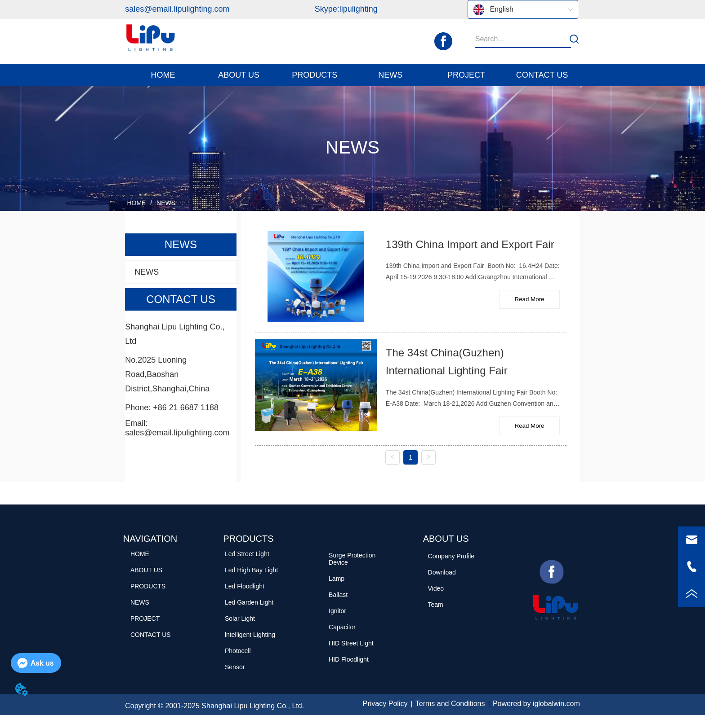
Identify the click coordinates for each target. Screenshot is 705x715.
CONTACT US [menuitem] (542, 74)
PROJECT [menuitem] (466, 74)
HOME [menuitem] (163, 74)
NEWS (165, 202)
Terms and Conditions (450, 703)
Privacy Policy (385, 703)
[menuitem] (239, 75)
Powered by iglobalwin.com (536, 703)
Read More (529, 299)
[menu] (352, 75)
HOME (136, 202)
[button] (238, 75)
